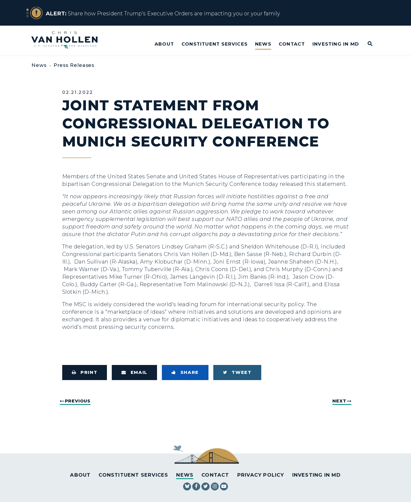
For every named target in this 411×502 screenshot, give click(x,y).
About (164, 44)
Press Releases (74, 65)
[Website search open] (366, 44)
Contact (292, 44)
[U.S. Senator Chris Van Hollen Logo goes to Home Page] (68, 40)
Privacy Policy (260, 475)
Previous (77, 401)
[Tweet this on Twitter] (237, 372)
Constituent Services (215, 44)
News (263, 44)
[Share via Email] (134, 372)
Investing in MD (335, 44)
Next (339, 401)
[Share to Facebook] (185, 372)
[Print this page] (84, 372)
